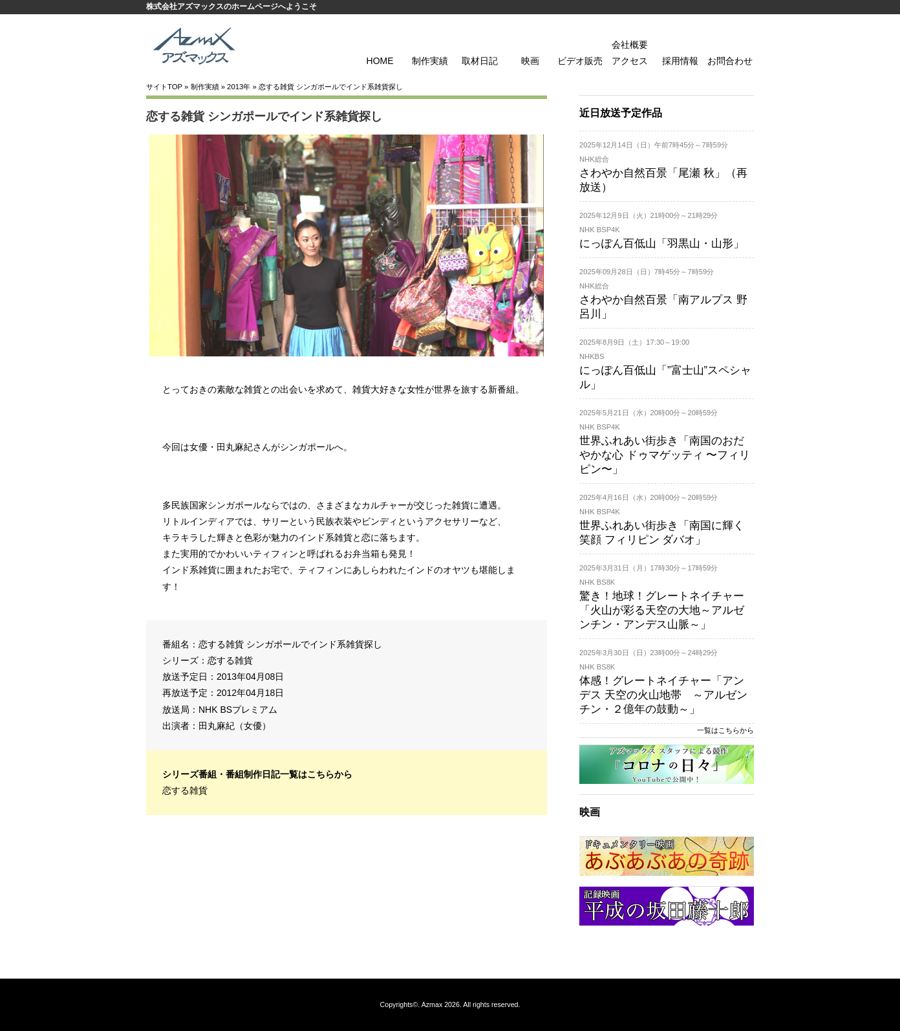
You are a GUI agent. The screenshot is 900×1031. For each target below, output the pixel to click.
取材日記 (480, 61)
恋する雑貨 (230, 660)
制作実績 (430, 61)
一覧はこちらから (725, 730)
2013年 (238, 87)
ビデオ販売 (580, 61)
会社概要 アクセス (630, 52)
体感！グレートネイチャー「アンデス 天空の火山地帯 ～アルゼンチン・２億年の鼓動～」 (663, 695)
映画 (530, 61)
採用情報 (680, 61)
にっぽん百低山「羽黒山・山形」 (661, 243)
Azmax (432, 1004)
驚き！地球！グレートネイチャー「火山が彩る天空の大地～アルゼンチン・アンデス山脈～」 (661, 610)
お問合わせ (730, 61)
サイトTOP (164, 87)
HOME (380, 61)
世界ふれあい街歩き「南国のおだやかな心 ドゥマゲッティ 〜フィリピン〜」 (664, 455)
